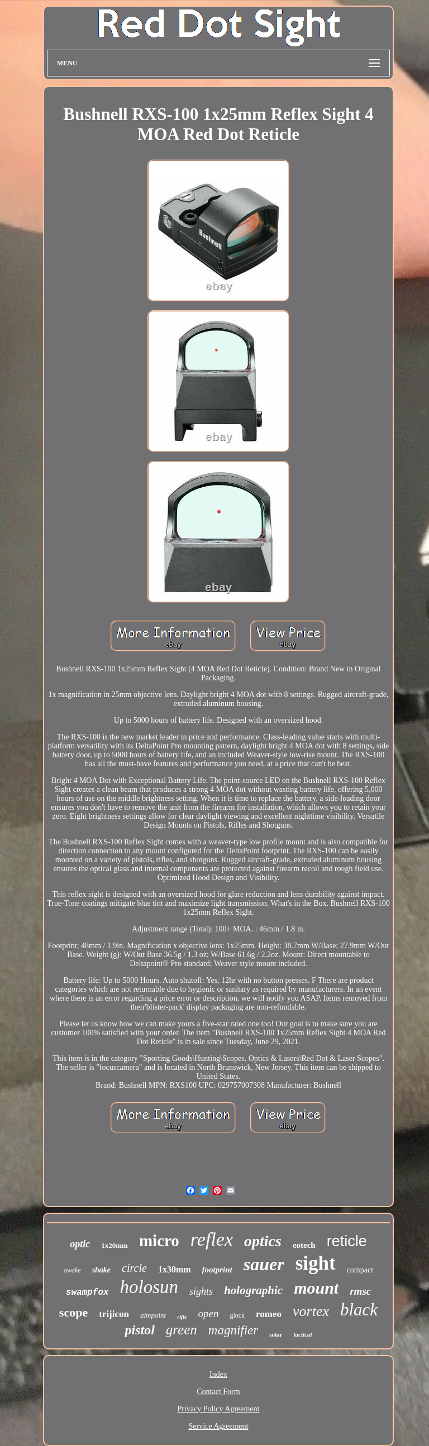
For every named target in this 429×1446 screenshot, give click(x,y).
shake (101, 1270)
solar (275, 1334)
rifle (182, 1317)
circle (134, 1268)
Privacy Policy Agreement (219, 1409)
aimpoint (153, 1315)
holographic (253, 1290)
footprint (217, 1269)
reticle (347, 1241)
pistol (139, 1330)
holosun (149, 1287)
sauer (264, 1264)
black (359, 1309)
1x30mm (174, 1269)
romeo (269, 1314)
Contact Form (218, 1391)
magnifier (233, 1330)
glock (237, 1315)
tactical (303, 1334)
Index (218, 1374)
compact (360, 1270)
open (208, 1313)
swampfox (87, 1293)
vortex (311, 1311)
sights (201, 1291)
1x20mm (114, 1245)
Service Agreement (219, 1426)
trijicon (114, 1314)
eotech (304, 1245)
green (181, 1329)
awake (72, 1270)
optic (80, 1244)
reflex (211, 1239)
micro (159, 1241)
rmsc (360, 1291)
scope (73, 1312)
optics (263, 1241)
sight (315, 1263)
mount (316, 1288)
